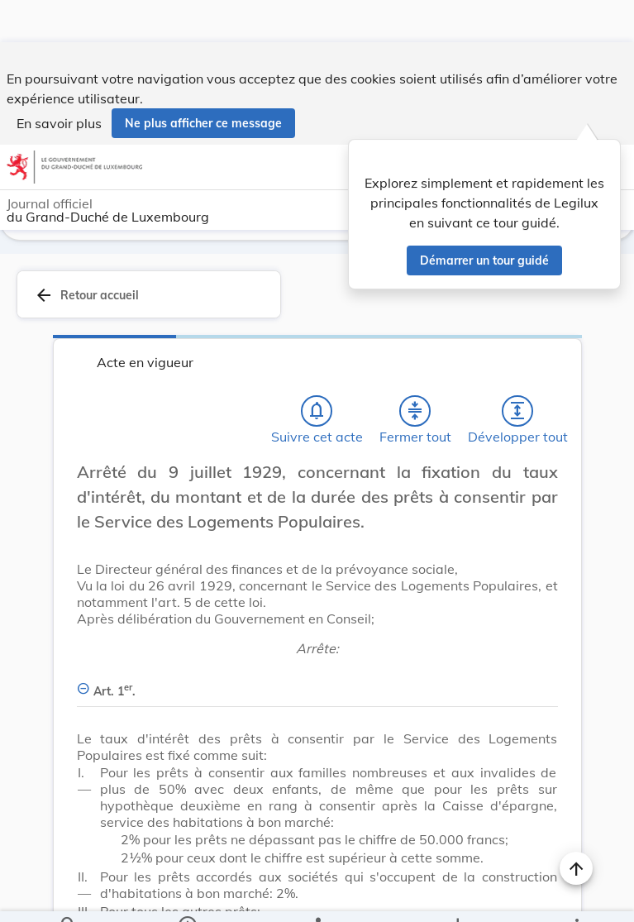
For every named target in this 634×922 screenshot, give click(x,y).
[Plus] (576, 895)
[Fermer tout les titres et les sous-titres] (415, 409)
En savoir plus (59, 81)
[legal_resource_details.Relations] (317, 895)
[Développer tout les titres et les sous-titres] (517, 409)
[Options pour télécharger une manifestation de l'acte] (457, 895)
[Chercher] (68, 895)
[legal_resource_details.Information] (187, 895)
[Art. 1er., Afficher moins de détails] (317, 680)
